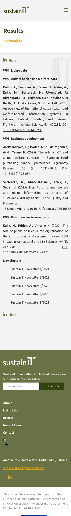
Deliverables (12, 40)
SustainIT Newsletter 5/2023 (30, 302)
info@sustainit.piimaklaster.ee (23, 468)
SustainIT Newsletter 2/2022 (30, 277)
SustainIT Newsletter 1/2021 (30, 269)
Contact (8, 432)
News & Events (13, 425)
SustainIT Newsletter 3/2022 (30, 286)
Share (12, 60)
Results (8, 417)
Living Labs (11, 410)
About (7, 403)
